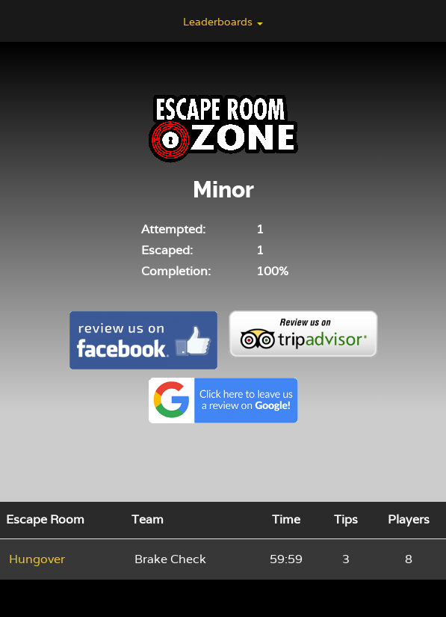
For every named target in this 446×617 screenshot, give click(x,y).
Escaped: (167, 250)
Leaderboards (223, 21)
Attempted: (173, 229)
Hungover (37, 559)
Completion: (176, 271)
